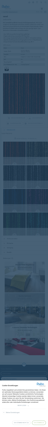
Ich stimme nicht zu (21, 423)
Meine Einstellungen (11, 412)
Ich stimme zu (39, 423)
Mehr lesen (23, 406)
